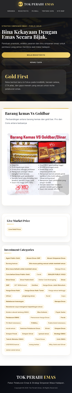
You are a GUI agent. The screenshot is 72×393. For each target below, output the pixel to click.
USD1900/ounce (12, 344)
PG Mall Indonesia (13, 323)
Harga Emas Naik (13, 290)
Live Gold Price (15, 229)
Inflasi (8, 296)
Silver (47, 328)
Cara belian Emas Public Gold (18, 274)
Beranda (11, 11)
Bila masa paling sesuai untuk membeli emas (47, 263)
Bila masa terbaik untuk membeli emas (21, 269)
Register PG (23, 11)
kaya (63, 296)
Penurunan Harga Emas (40, 317)
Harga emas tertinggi (56, 290)
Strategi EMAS (59, 334)
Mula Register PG (36, 55)
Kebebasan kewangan (15, 301)
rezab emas (10, 328)
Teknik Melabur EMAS (15, 339)
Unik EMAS (61, 339)
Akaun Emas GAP (33, 258)
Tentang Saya (48, 11)
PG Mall (35, 11)
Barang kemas (12, 263)
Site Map (60, 11)
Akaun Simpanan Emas (56, 258)
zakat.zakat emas (13, 350)
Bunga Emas (60, 269)
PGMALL (34, 323)
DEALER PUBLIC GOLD (56, 274)
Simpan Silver (27, 334)
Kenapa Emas (60, 301)
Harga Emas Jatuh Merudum (54, 285)
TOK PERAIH (39, 4)
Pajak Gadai (60, 312)
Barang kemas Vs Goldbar (27, 113)
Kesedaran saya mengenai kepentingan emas (24, 307)
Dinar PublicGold (27, 280)
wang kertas (34, 344)
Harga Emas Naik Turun (34, 290)
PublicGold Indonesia (56, 323)
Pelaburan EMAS (12, 317)
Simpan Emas (60, 328)
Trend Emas (40, 339)
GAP (7, 285)
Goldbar (35, 285)
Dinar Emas (10, 280)
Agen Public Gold (13, 258)
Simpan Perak (11, 334)
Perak (63, 317)
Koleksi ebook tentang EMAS (17, 312)
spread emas (43, 334)
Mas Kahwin (42, 312)
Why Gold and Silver (57, 344)
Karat (48, 296)
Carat (39, 274)
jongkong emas (28, 296)
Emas (63, 280)
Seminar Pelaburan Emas (30, 328)
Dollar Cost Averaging (47, 280)
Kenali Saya (36, 62)
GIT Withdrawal (20, 285)
